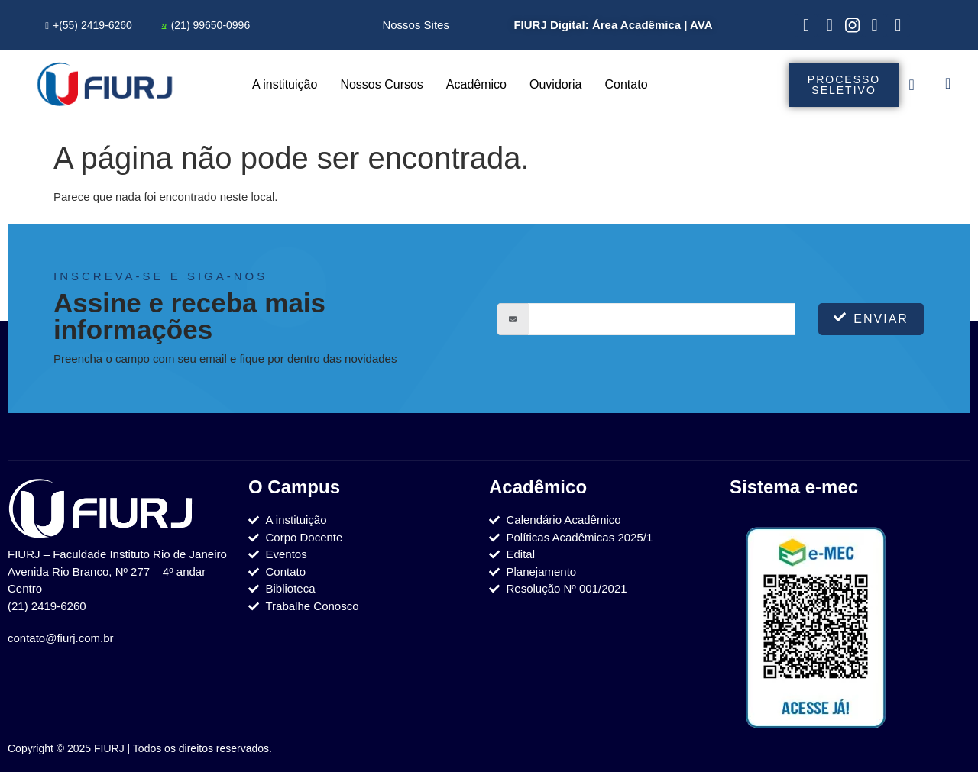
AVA (701, 24)
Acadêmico (476, 84)
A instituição (284, 84)
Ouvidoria (555, 84)
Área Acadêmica (637, 24)
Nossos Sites (415, 24)
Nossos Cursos (381, 84)
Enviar (871, 318)
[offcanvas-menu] (912, 85)
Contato (626, 84)
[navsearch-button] (948, 84)
